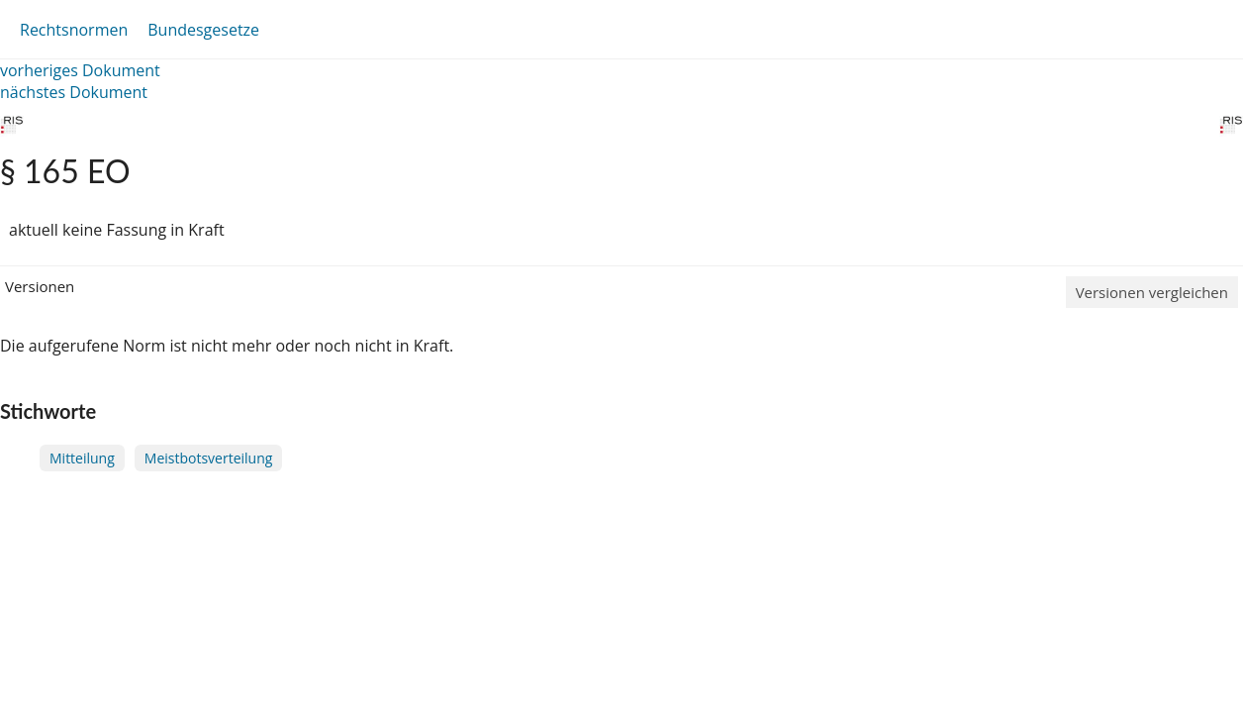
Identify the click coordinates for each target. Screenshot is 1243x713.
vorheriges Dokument (80, 70)
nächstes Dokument (73, 92)
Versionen (39, 286)
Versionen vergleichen (1152, 292)
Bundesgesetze (203, 30)
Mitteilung (82, 458)
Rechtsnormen (74, 30)
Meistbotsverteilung (208, 458)
